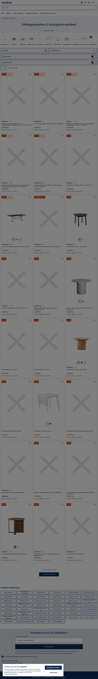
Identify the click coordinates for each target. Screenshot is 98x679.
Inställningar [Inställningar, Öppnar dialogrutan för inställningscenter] (53, 672)
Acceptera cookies (53, 667)
